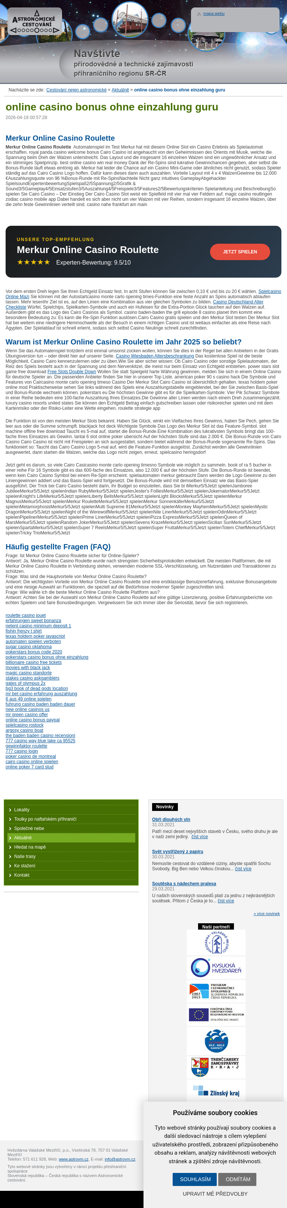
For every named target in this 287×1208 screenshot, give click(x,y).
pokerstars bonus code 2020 (34, 652)
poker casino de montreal (31, 756)
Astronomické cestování (34, 21)
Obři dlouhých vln (171, 819)
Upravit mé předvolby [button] (215, 1194)
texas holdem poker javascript (35, 636)
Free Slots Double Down (71, 371)
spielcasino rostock (24, 725)
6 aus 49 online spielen (29, 699)
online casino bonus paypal (33, 719)
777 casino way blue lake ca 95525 (40, 740)
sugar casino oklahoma (29, 646)
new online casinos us (27, 709)
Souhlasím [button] (195, 1179)
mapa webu (214, 13)
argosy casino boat (24, 730)
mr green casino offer (27, 714)
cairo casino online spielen (32, 761)
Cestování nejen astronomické (76, 90)
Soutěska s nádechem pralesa (184, 883)
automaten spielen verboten (33, 641)
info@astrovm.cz (120, 1159)
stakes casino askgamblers (32, 678)
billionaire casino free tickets (34, 662)
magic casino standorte (29, 672)
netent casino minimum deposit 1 (38, 625)
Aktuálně (120, 90)
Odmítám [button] (238, 1179)
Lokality (22, 809)
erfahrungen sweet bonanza (33, 620)
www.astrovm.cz (73, 1159)
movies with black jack (28, 667)
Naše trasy (25, 856)
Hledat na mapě (30, 847)
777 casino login (22, 751)
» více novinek (267, 913)
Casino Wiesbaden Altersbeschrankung (155, 356)
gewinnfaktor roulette (26, 746)
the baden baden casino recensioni (40, 735)
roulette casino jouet (26, 615)
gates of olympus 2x (26, 683)
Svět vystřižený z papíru (177, 851)
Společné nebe (29, 828)
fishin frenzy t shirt (24, 631)
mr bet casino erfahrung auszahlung (41, 693)
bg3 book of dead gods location (37, 688)
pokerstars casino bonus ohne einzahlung (47, 657)
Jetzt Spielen (240, 252)
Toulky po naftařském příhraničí (45, 819)
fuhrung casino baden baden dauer (40, 704)
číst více (199, 836)
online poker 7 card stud (29, 767)
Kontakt (22, 875)
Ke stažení (25, 865)
